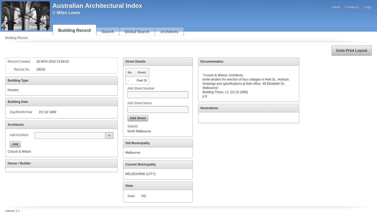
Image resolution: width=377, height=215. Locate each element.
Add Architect (19, 135)
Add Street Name (140, 103)
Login (367, 7)
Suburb (133, 126)
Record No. (22, 69)
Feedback (352, 7)
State (131, 196)
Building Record (74, 30)
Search (108, 32)
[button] (352, 51)
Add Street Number (141, 88)
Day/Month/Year (21, 112)
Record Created (19, 61)
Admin (335, 7)
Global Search (137, 32)
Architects (169, 32)
